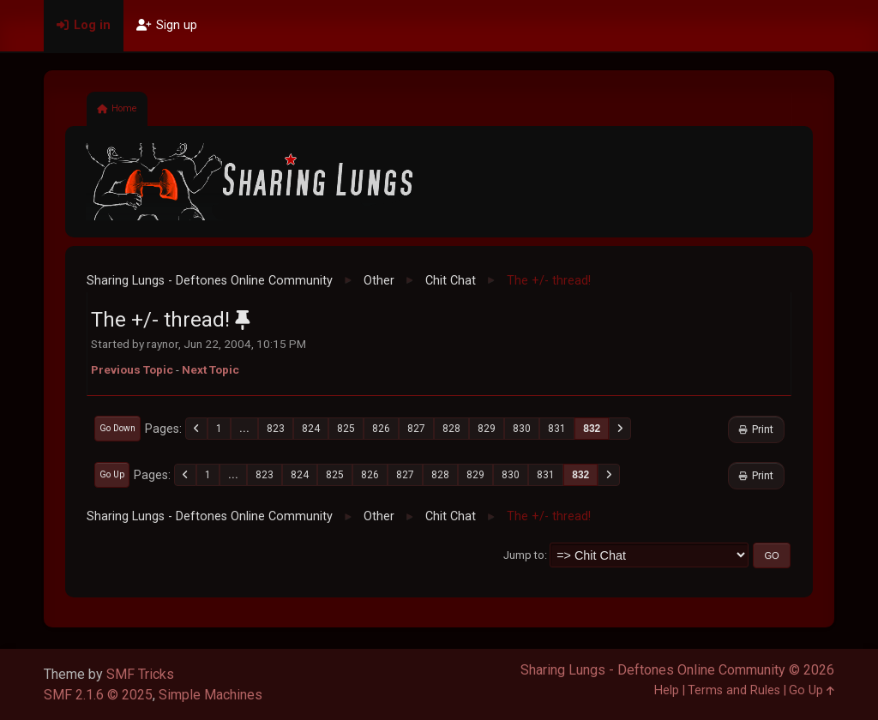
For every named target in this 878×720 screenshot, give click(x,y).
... (244, 429)
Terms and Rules (734, 690)
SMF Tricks (140, 674)
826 (381, 429)
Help (666, 690)
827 (416, 429)
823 (276, 429)
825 (346, 429)
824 (311, 429)
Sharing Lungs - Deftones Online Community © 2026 (677, 670)
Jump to (523, 555)
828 (451, 429)
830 (522, 429)
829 (487, 429)
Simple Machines (210, 695)
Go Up (111, 474)
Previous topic (132, 369)
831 (557, 429)
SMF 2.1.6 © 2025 (98, 695)
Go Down (117, 428)
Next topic (210, 369)
